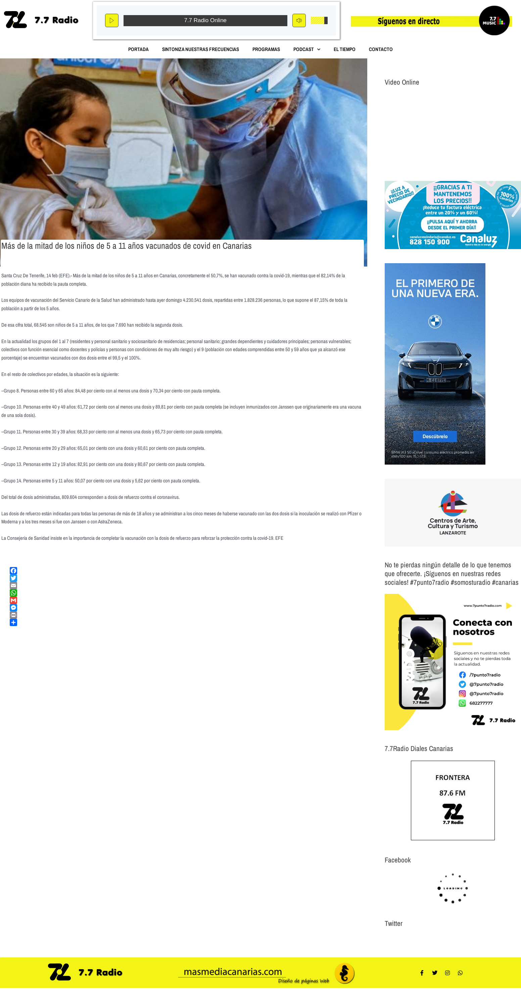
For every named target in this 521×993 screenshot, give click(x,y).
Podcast (306, 49)
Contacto (381, 49)
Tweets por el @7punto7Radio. (413, 939)
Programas (266, 49)
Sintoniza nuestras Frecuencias (200, 49)
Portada (138, 49)
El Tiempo (345, 49)
